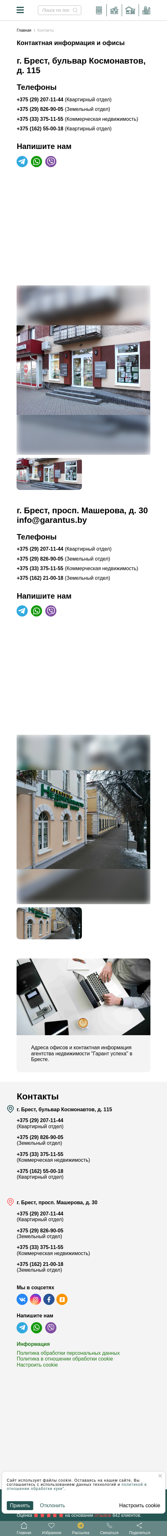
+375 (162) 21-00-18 (63, 578)
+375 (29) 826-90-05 (63, 109)
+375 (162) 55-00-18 (64, 128)
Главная (24, 30)
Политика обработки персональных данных (68, 1353)
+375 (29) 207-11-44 (64, 99)
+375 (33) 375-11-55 (77, 119)
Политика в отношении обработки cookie (65, 1358)
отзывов (102, 1515)
